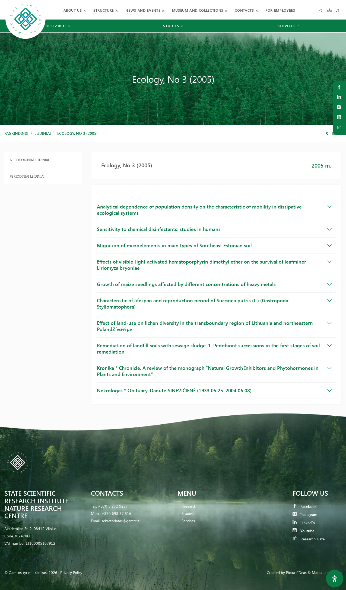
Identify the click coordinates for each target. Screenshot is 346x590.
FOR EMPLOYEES (280, 10)
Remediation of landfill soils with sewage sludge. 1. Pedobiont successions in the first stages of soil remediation (214, 348)
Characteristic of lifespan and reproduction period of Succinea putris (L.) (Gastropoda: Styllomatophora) (214, 303)
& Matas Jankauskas (325, 572)
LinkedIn (304, 522)
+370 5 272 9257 (113, 506)
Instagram (305, 514)
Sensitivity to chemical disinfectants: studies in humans (214, 229)
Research (189, 506)
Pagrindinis (16, 133)
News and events (142, 10)
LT (337, 10)
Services (188, 520)
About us (73, 10)
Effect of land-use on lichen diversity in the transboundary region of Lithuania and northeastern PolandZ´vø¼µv (214, 326)
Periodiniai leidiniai (27, 176)
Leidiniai (42, 133)
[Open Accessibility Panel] (334, 578)
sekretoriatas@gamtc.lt (120, 520)
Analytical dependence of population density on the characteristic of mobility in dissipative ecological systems (214, 209)
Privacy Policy (71, 572)
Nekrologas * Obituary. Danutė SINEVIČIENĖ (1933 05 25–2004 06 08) (214, 390)
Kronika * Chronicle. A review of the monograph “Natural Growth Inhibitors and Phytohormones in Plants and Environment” (214, 371)
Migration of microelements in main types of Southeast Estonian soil (214, 245)
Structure (103, 10)
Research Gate (309, 538)
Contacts (244, 10)
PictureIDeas (296, 572)
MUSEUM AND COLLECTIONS (197, 10)
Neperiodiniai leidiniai (29, 159)
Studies (187, 513)
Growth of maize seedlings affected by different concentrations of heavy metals (214, 284)
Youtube (303, 530)
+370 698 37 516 (116, 513)
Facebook (304, 506)
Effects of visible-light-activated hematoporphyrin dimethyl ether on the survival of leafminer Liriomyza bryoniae (214, 264)
